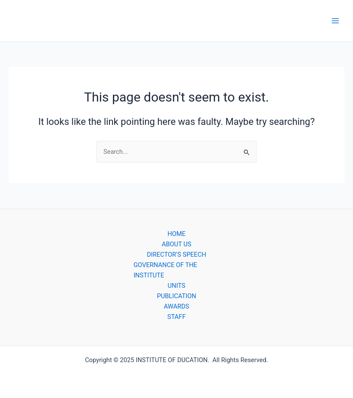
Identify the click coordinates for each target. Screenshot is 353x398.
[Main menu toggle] (335, 21)
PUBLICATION (176, 296)
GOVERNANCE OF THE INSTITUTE (165, 270)
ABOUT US (176, 244)
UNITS (177, 286)
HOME (176, 234)
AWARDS (176, 306)
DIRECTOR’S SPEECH (176, 254)
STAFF (176, 317)
